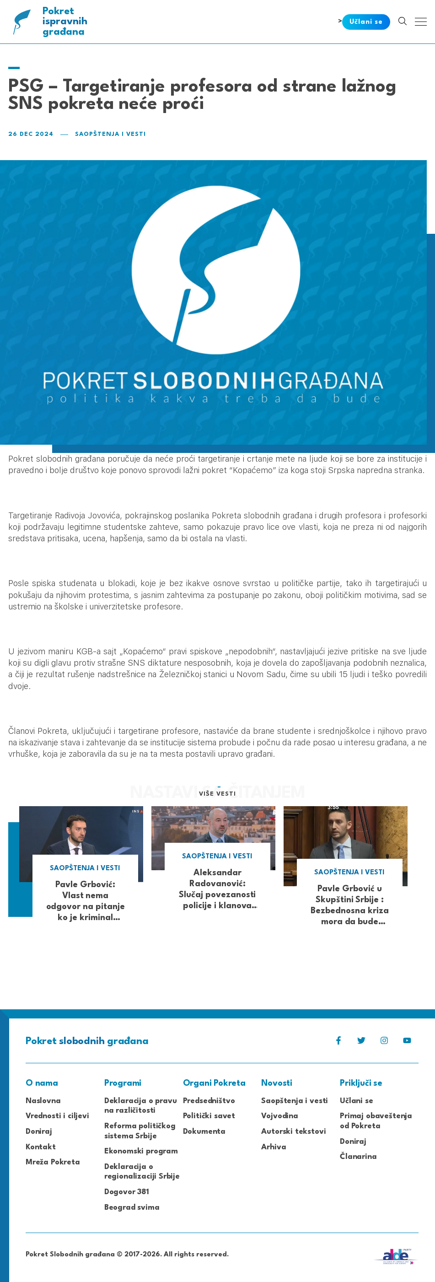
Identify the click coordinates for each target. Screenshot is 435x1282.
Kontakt (41, 1147)
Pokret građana (66, 21)
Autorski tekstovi (293, 1132)
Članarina (358, 1157)
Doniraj (39, 1132)
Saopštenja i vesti (110, 134)
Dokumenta (204, 1132)
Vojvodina (279, 1116)
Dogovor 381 (126, 1192)
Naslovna (43, 1101)
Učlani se (356, 1101)
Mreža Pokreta (53, 1162)
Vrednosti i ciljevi (57, 1116)
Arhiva (273, 1147)
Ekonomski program (141, 1151)
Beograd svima (132, 1208)
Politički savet (209, 1116)
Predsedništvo (209, 1101)
